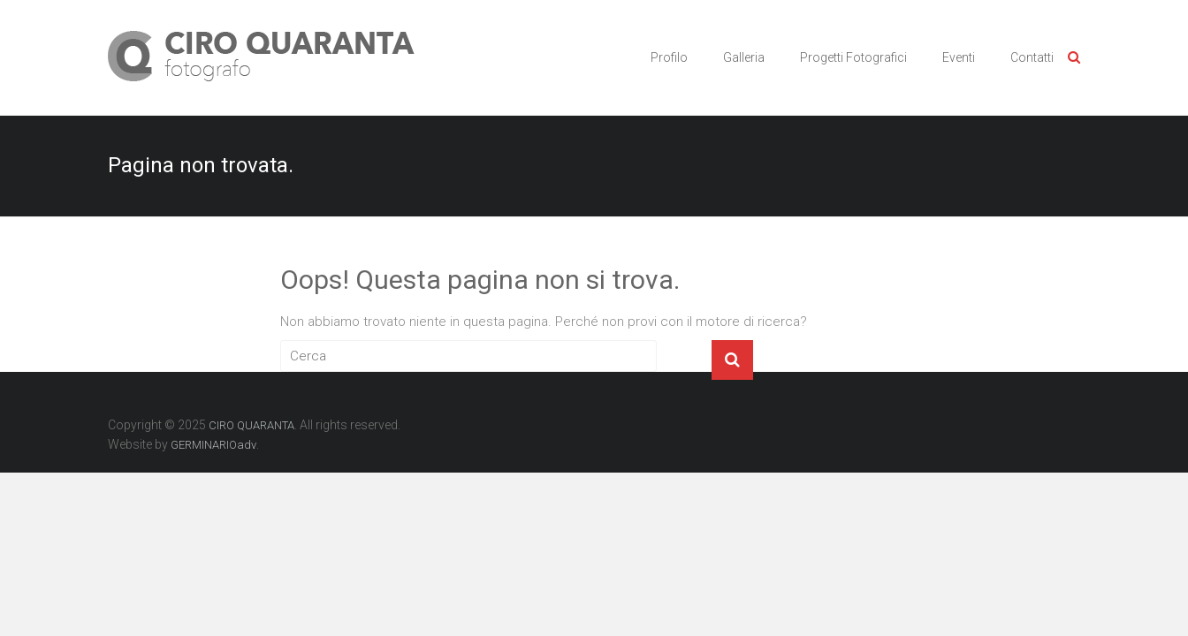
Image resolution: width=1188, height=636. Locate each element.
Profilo (669, 57)
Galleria (744, 57)
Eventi (958, 57)
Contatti (1032, 57)
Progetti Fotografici (853, 57)
